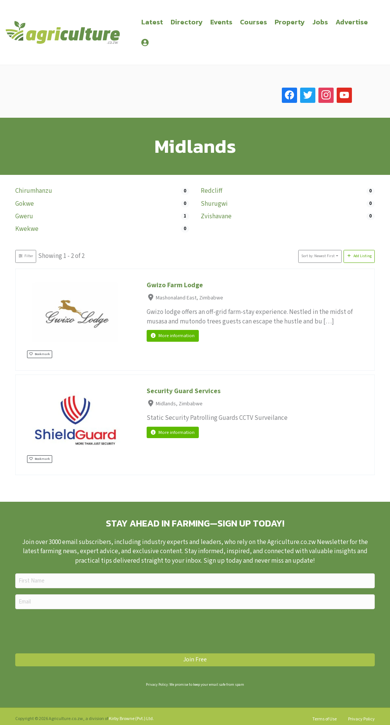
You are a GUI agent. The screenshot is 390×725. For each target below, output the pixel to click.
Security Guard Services (184, 391)
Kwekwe (26, 229)
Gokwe (24, 203)
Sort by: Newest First (318, 256)
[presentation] (73, 630)
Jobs (320, 22)
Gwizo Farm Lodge (175, 285)
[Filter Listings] (25, 256)
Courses (253, 22)
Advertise (352, 22)
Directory (187, 22)
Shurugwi (214, 203)
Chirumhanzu (33, 190)
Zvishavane (216, 216)
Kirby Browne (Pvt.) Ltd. (131, 718)
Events (221, 22)
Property (290, 22)
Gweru (24, 216)
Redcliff (211, 190)
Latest (152, 22)
